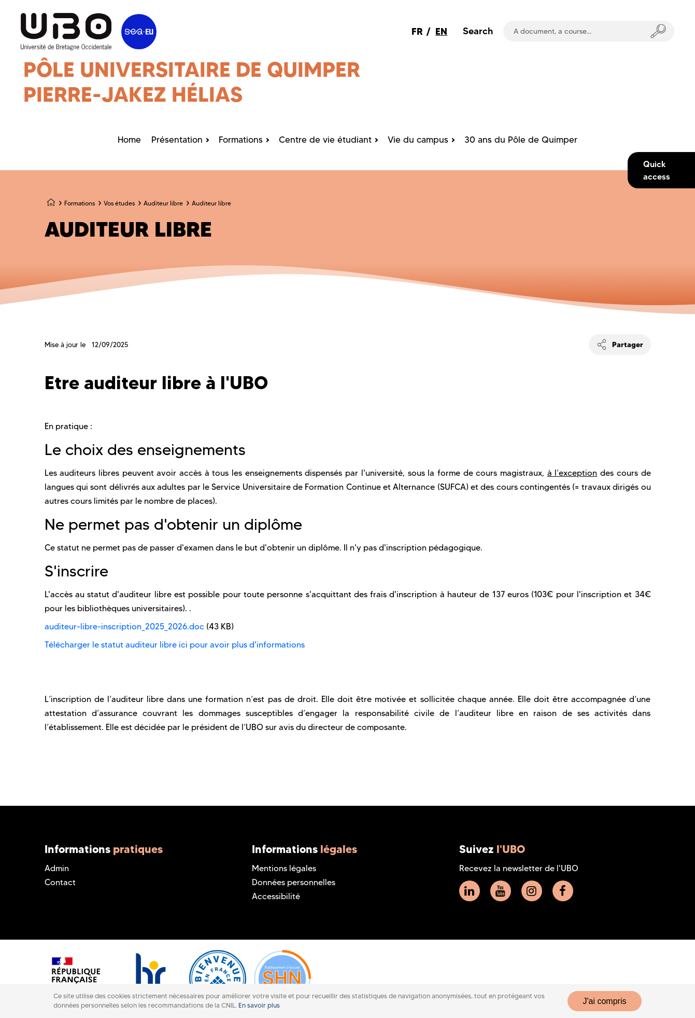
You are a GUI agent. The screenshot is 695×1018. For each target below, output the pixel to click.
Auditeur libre (163, 203)
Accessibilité (276, 896)
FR (417, 31)
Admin (57, 868)
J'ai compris (605, 1001)
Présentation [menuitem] (177, 139)
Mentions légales (284, 868)
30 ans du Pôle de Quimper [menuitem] (520, 139)
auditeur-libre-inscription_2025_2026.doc (124, 626)
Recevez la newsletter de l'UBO (518, 868)
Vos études (119, 203)
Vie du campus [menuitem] (418, 139)
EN (441, 31)
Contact (60, 882)
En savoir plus (259, 1005)
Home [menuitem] (129, 139)
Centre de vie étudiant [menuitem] (325, 139)
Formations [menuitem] (241, 139)
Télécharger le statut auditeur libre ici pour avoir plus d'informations (175, 645)
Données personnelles (293, 882)
